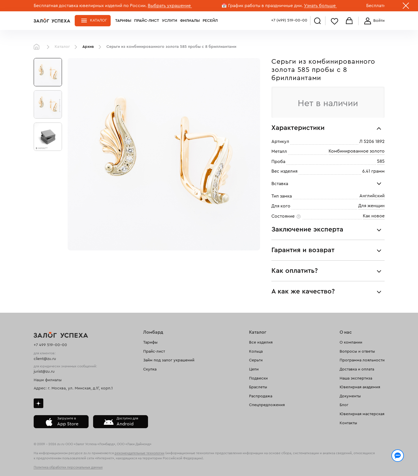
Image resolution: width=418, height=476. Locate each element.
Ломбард (153, 332)
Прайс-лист (146, 21)
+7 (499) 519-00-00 (289, 20)
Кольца (256, 351)
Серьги (256, 360)
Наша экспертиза (356, 378)
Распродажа (260, 396)
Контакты (348, 423)
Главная (38, 47)
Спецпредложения (267, 405)
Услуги (169, 21)
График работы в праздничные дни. (265, 5)
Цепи (254, 369)
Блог (344, 405)
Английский (372, 196)
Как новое (374, 216)
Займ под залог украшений (168, 360)
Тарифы (123, 21)
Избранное (334, 21)
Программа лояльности (362, 360)
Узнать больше (320, 5)
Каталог (98, 20)
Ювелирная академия (360, 387)
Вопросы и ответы (357, 351)
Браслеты (258, 387)
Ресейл (210, 21)
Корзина (349, 21)
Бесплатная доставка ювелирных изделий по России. (90, 5)
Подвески (258, 378)
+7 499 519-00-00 (50, 345)
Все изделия (261, 342)
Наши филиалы (48, 380)
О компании (351, 342)
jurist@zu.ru (44, 372)
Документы (350, 396)
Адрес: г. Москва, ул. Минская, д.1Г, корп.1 (73, 388)
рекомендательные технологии (139, 453)
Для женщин (371, 206)
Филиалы (190, 21)
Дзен (38, 403)
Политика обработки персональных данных (68, 467)
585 (381, 161)
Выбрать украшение (170, 5)
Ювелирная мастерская (362, 414)
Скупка (150, 369)
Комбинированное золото (357, 151)
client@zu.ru (45, 359)
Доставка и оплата (357, 369)
